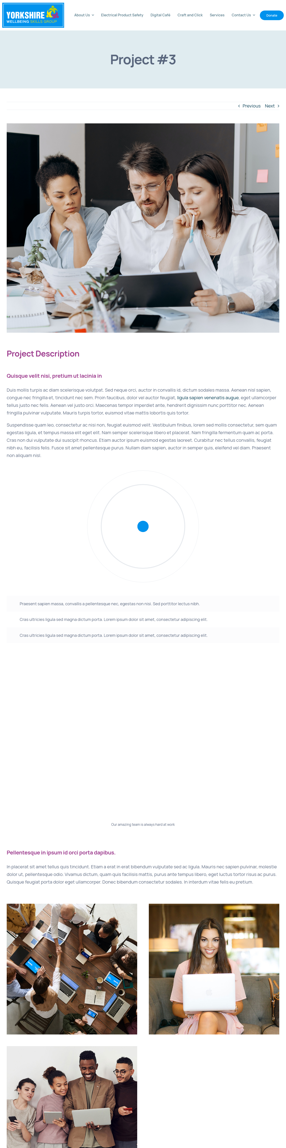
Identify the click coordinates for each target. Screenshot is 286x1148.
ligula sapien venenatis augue (207, 398)
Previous (252, 106)
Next (270, 106)
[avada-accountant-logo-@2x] (33, 5)
